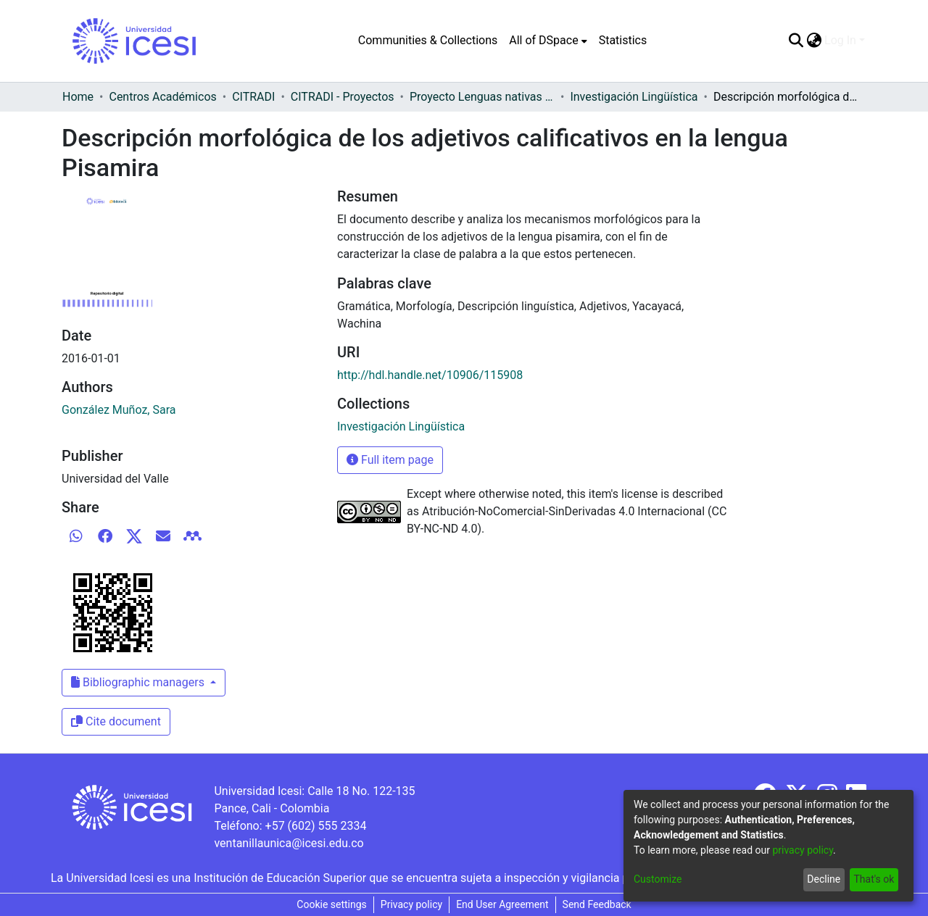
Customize (658, 879)
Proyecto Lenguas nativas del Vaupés (482, 97)
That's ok (873, 879)
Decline (823, 879)
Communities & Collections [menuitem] (427, 40)
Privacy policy (411, 904)
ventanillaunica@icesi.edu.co (288, 843)
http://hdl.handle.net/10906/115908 (430, 375)
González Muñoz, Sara (118, 410)
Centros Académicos (162, 97)
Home (78, 97)
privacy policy (802, 850)
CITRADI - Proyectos (342, 97)
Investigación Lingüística (633, 97)
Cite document (116, 721)
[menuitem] (548, 40)
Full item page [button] (390, 460)
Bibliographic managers (139, 682)
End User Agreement (502, 904)
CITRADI (253, 97)
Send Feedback (597, 904)
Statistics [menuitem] (623, 40)
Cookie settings (332, 904)
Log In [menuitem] (840, 40)
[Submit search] (796, 40)
